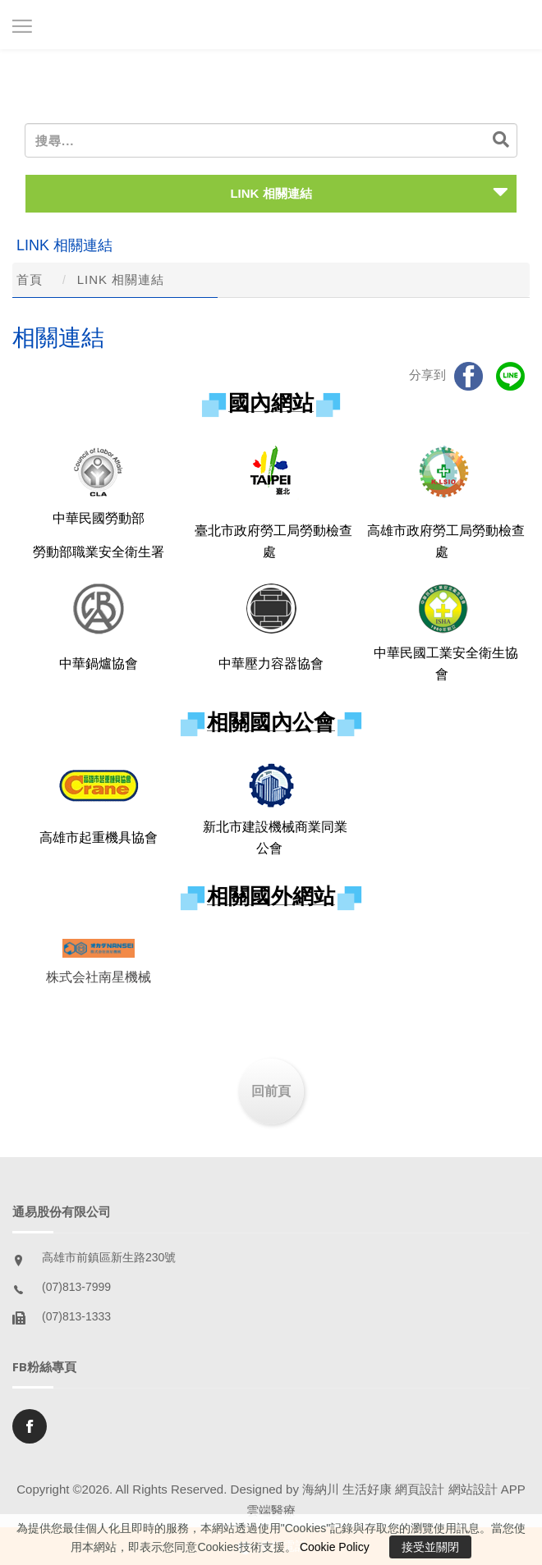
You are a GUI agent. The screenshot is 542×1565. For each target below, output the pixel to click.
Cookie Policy (335, 1547)
